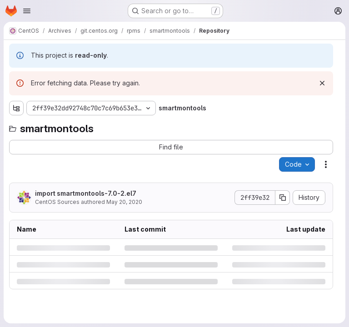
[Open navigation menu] (27, 11)
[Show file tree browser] (16, 108)
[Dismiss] (322, 83)
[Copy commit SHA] (282, 197)
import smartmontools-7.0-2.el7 (85, 193)
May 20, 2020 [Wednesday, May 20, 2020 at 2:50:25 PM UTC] (124, 201)
